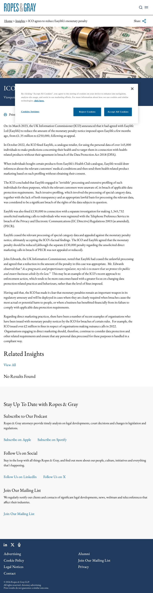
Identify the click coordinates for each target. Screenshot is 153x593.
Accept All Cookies (118, 111)
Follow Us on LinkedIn (20, 476)
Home (8, 21)
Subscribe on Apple (17, 439)
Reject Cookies (87, 111)
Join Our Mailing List (19, 513)
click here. (39, 100)
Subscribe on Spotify (52, 439)
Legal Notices (13, 566)
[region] (76, 103)
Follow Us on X (54, 476)
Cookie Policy (14, 560)
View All (10, 364)
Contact (10, 573)
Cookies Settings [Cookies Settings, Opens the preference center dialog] (30, 111)
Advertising (12, 553)
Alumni (84, 553)
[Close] (132, 88)
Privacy (83, 566)
